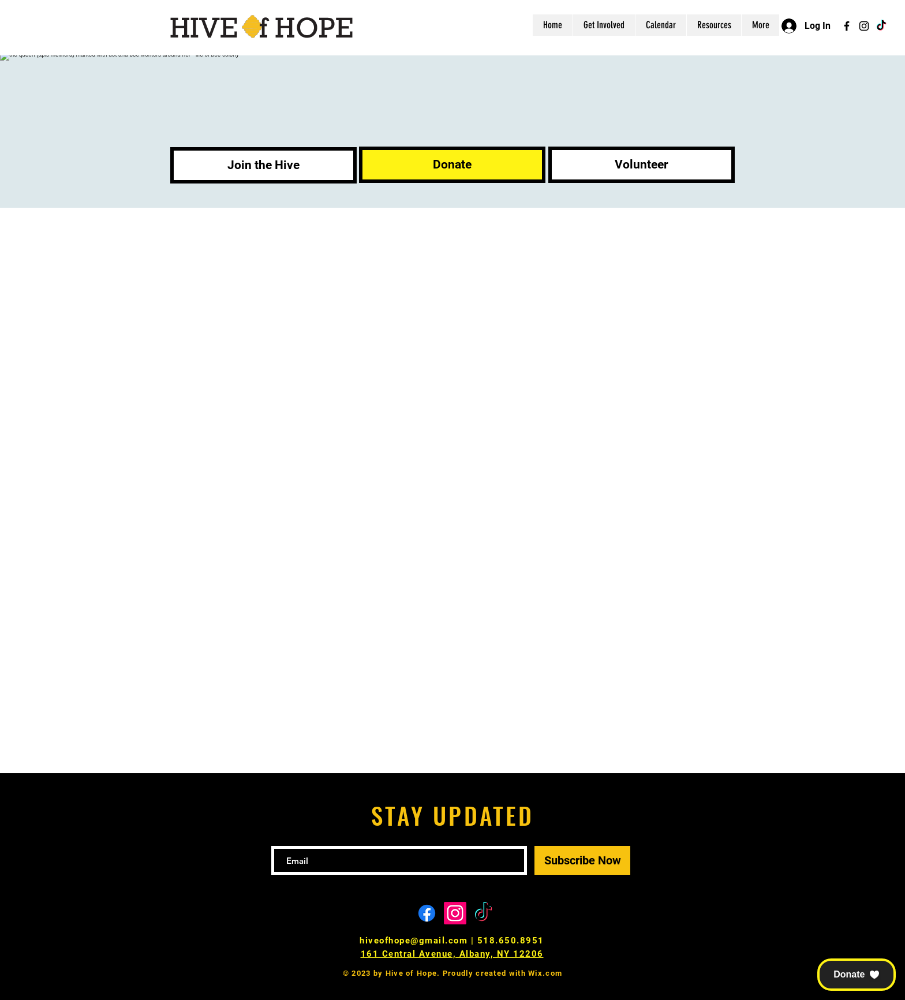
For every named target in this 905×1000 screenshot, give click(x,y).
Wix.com (545, 973)
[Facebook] (846, 26)
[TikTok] (881, 26)
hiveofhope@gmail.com (414, 940)
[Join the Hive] (263, 165)
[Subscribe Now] (582, 860)
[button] (856, 974)
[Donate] (452, 165)
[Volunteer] (641, 165)
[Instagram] (864, 26)
